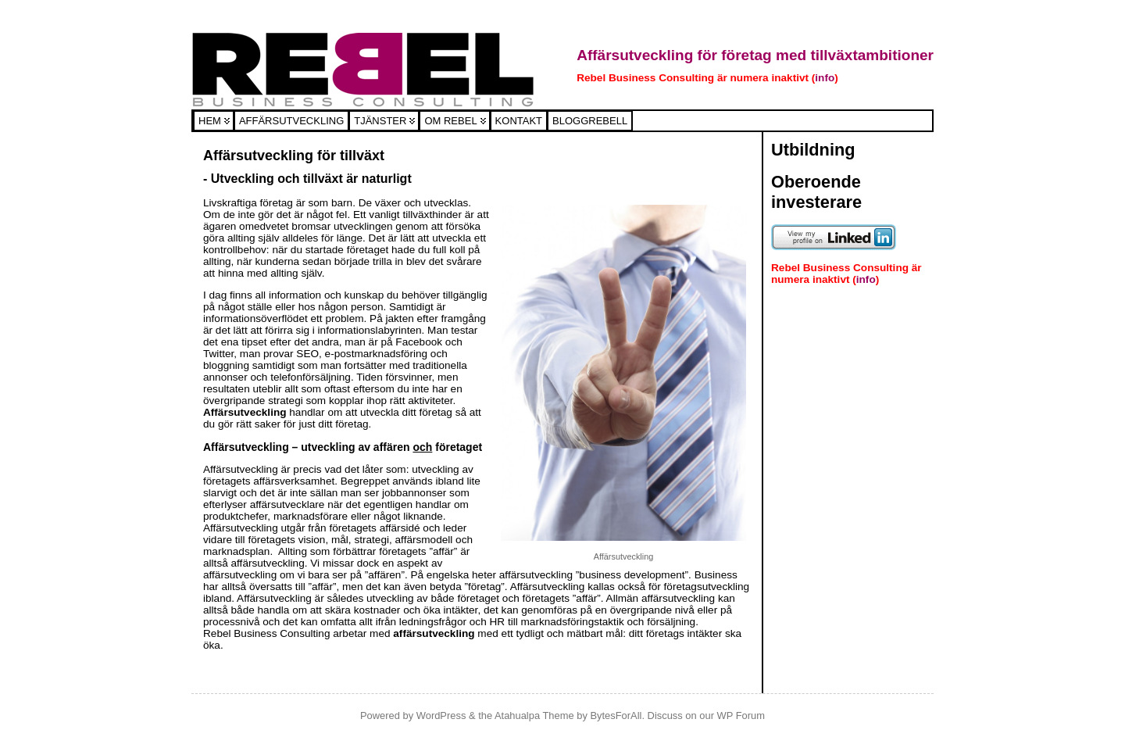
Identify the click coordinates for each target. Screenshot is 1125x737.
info (824, 78)
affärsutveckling (435, 633)
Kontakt (518, 121)
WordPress (441, 715)
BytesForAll (615, 715)
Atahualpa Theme (534, 715)
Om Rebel (450, 121)
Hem (209, 121)
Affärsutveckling (291, 121)
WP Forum (741, 715)
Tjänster (380, 121)
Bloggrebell (589, 121)
